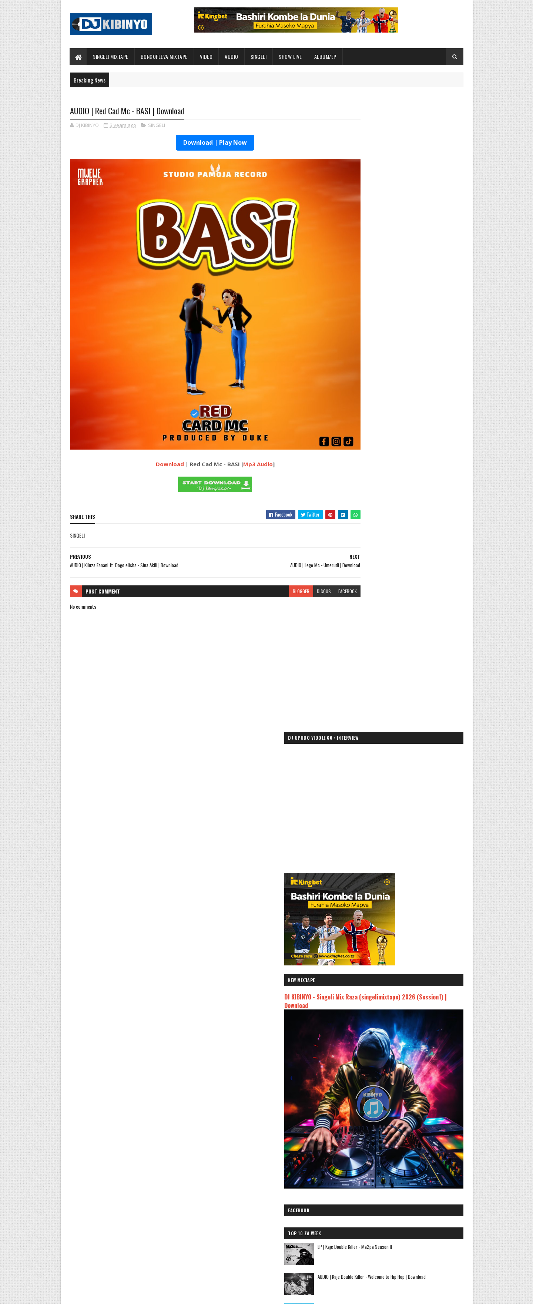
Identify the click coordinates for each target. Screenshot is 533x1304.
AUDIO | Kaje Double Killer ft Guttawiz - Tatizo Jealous (398, 1074)
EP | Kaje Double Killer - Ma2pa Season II (416, 558)
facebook (319, 563)
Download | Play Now (201, 143)
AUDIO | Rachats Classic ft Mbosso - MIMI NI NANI (402, 1148)
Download (155, 436)
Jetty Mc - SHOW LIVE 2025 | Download (272, 1195)
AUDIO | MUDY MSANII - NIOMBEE (381, 1121)
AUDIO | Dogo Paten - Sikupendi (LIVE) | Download (282, 1225)
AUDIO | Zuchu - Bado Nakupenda (383, 1104)
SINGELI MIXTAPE (111, 56)
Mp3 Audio (243, 436)
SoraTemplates (105, 1294)
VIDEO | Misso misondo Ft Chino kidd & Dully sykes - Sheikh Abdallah (419, 771)
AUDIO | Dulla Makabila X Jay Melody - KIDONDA (398, 1130)
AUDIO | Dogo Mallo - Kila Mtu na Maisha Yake (397, 1062)
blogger (272, 563)
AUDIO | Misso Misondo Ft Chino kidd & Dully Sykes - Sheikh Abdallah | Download (419, 801)
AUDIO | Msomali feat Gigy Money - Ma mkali (395, 1095)
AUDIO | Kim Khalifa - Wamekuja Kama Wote (394, 1139)
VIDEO (206, 56)
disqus (295, 563)
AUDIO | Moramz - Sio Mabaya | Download (416, 708)
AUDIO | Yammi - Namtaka (373, 1112)
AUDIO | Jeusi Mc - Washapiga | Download (392, 1054)
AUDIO (232, 56)
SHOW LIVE (290, 56)
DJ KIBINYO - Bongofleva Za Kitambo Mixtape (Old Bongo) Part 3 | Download (419, 681)
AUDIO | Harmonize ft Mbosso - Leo (386, 1086)
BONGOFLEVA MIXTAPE (164, 56)
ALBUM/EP (325, 56)
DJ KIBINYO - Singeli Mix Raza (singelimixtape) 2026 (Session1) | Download (403, 373)
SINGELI (259, 56)
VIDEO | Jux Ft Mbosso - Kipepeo (407, 827)
